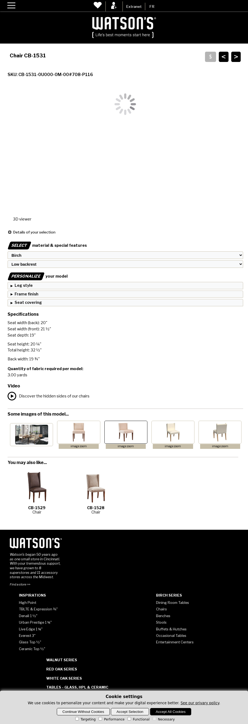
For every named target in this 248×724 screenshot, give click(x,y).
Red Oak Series (61, 669)
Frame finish (26, 294)
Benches (163, 616)
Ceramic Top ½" (32, 649)
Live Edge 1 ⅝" (30, 629)
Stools (161, 622)
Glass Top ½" (30, 642)
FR (151, 6)
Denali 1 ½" (28, 616)
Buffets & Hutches (171, 629)
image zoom (79, 446)
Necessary (163, 719)
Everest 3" (27, 635)
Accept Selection (130, 712)
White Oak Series (64, 678)
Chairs (161, 609)
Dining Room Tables (172, 602)
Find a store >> (20, 584)
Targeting (85, 719)
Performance (111, 719)
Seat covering (28, 302)
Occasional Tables (171, 635)
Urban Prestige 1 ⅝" (35, 622)
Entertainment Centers (175, 642)
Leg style (24, 285)
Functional (138, 719)
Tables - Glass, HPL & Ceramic (77, 687)
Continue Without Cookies (83, 712)
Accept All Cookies (171, 712)
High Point (27, 602)
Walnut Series (61, 660)
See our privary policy (200, 703)
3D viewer (22, 219)
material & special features (47, 245)
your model (38, 276)
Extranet (134, 6)
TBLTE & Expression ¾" (38, 609)
